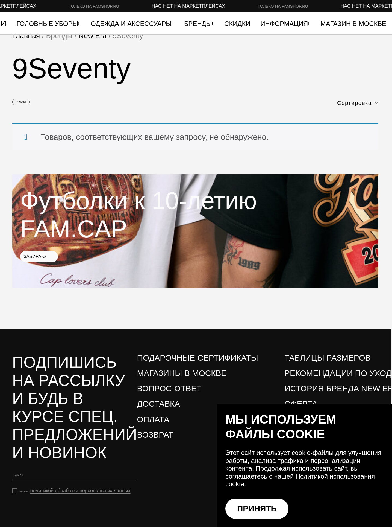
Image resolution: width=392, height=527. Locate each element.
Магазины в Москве (182, 378)
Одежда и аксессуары (132, 24)
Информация (285, 24)
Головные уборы (48, 24)
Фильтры (32, 104)
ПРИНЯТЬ (257, 508)
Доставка (158, 409)
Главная (26, 36)
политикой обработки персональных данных (56, 507)
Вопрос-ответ (169, 393)
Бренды (199, 24)
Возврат (155, 439)
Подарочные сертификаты (197, 362)
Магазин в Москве (353, 24)
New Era (93, 36)
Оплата (153, 424)
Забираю (58, 266)
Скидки (237, 24)
